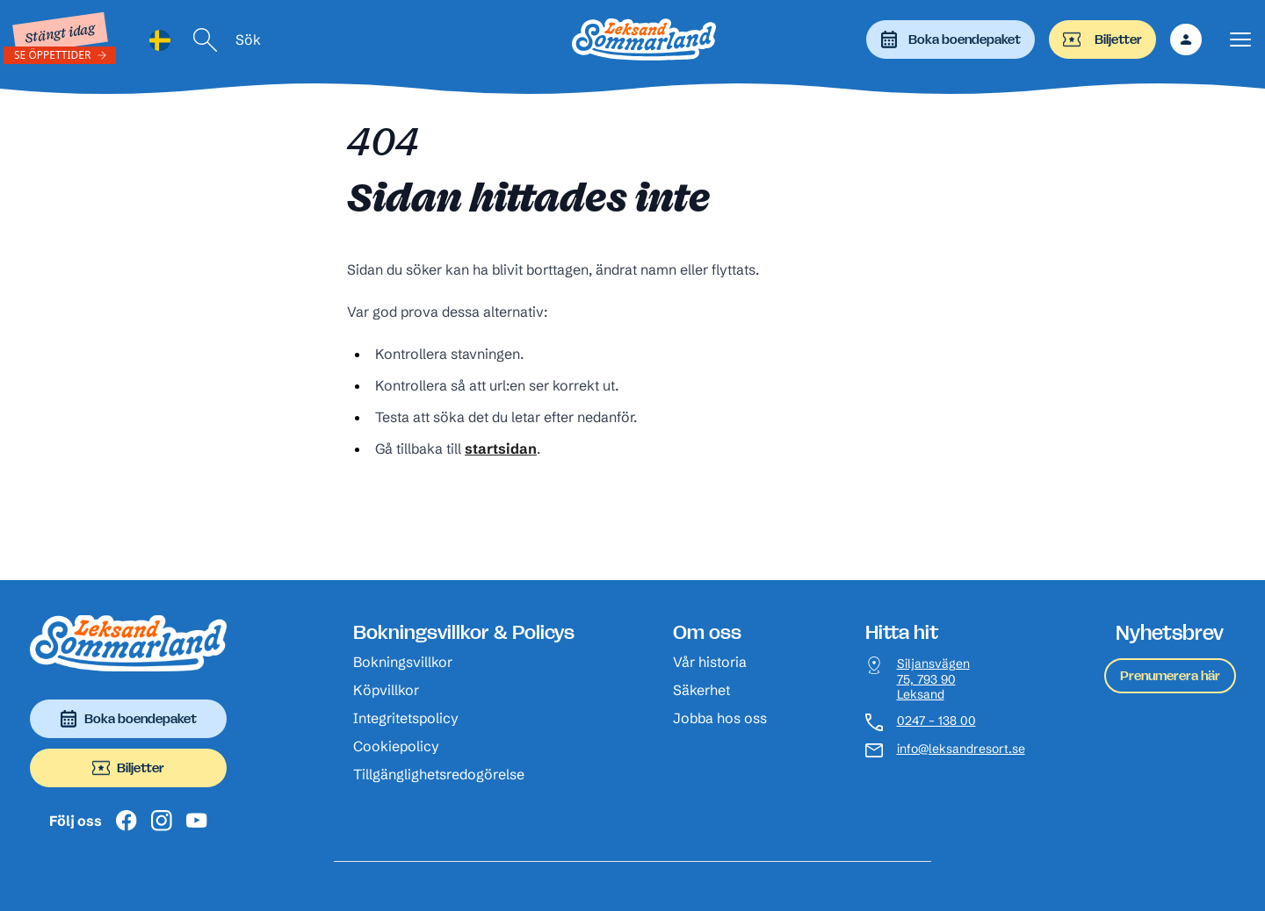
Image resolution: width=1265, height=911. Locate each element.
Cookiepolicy (396, 746)
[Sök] (205, 40)
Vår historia (710, 662)
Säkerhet (701, 690)
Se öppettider (52, 54)
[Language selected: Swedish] (160, 40)
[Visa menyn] (1240, 39)
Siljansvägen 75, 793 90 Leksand (933, 679)
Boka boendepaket (950, 39)
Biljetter (1102, 39)
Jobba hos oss (720, 718)
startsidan (501, 448)
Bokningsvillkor (402, 662)
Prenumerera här (1170, 675)
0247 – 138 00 (936, 721)
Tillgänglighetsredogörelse (438, 774)
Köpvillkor (386, 690)
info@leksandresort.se (961, 749)
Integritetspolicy (406, 718)
